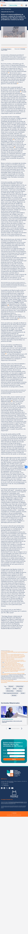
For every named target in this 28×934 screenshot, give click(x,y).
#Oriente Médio (10, 690)
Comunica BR (9, 0)
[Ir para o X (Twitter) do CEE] (7, 788)
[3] (20, 91)
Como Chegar (11, 782)
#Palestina (19, 690)
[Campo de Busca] (14, 5)
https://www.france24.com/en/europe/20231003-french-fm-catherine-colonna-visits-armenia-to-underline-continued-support (13, 658)
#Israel (14, 688)
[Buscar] (21, 5)
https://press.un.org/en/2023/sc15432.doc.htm (13, 654)
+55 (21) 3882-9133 (5, 783)
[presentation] (6, 728)
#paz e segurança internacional (11, 693)
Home (2, 9)
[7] (18, 319)
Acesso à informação (19, 0)
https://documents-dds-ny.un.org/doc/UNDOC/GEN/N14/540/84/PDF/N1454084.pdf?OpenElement (14, 681)
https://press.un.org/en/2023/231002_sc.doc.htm (13, 655)
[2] (17, 83)
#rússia (22, 693)
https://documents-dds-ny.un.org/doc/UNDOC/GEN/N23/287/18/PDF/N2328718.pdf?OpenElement (14, 652)
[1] (8, 72)
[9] (11, 401)
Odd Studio (14, 812)
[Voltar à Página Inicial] (3, 5)
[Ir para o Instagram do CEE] (9, 788)
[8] (5, 353)
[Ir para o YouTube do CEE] (12, 788)
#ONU (20, 688)
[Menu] (26, 5)
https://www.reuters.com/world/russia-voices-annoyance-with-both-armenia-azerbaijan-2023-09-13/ (13, 660)
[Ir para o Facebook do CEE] (2, 788)
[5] (14, 147)
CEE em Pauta (8, 9)
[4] (13, 139)
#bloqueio (11, 686)
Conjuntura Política (7, 12)
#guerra (8, 688)
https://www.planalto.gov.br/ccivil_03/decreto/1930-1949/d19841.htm (13, 674)
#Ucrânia (14, 695)
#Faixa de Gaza (19, 686)
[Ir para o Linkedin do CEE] (4, 788)
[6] (8, 305)
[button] (10, 728)
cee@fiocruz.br (6, 785)
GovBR (2, 0)
